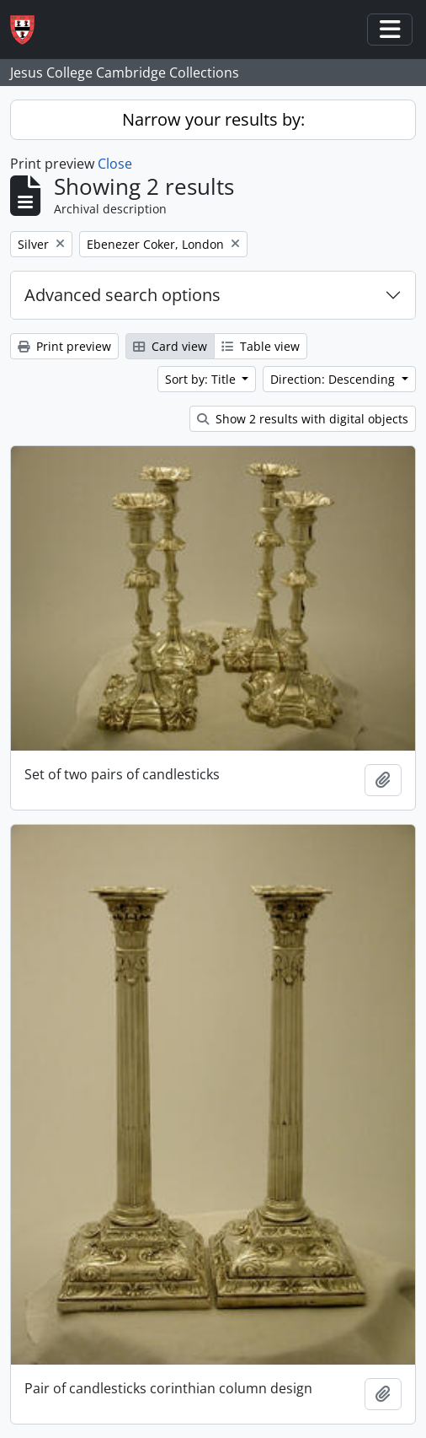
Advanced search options (122, 294)
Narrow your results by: (213, 119)
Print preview (64, 346)
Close (115, 163)
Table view (260, 346)
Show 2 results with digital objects (302, 419)
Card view (170, 346)
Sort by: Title (202, 379)
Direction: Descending (334, 379)
